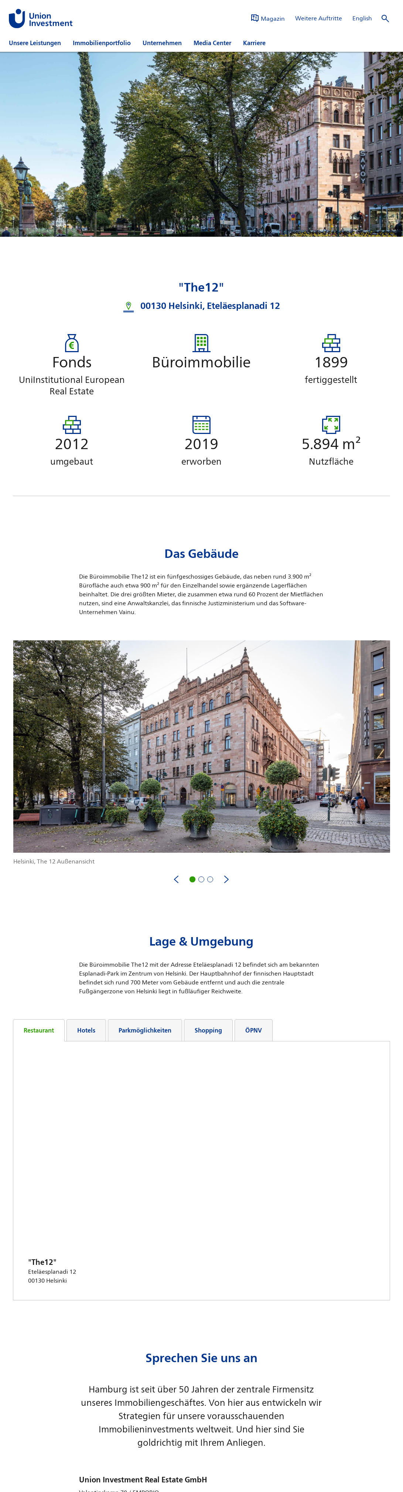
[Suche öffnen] (385, 18)
